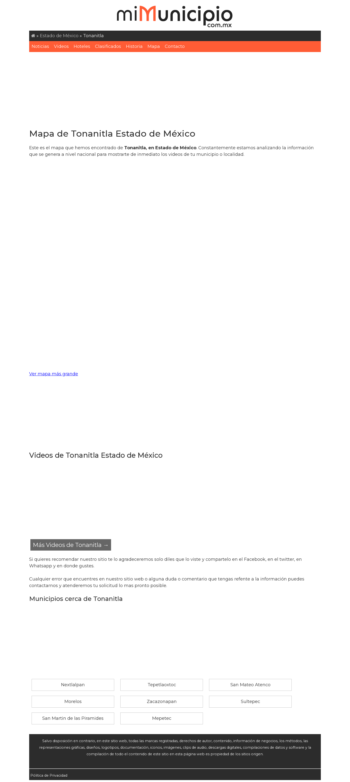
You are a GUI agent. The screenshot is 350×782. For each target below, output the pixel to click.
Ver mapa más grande (53, 374)
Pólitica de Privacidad (48, 775)
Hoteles (82, 46)
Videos (61, 46)
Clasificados (108, 46)
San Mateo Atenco (250, 684)
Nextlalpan (73, 684)
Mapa (154, 46)
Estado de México (59, 35)
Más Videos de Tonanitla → (71, 544)
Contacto (175, 46)
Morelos (73, 701)
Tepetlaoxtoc (162, 684)
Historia (134, 46)
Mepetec (161, 718)
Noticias (40, 46)
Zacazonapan (162, 701)
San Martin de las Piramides (73, 718)
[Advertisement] (175, 88)
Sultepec (250, 701)
